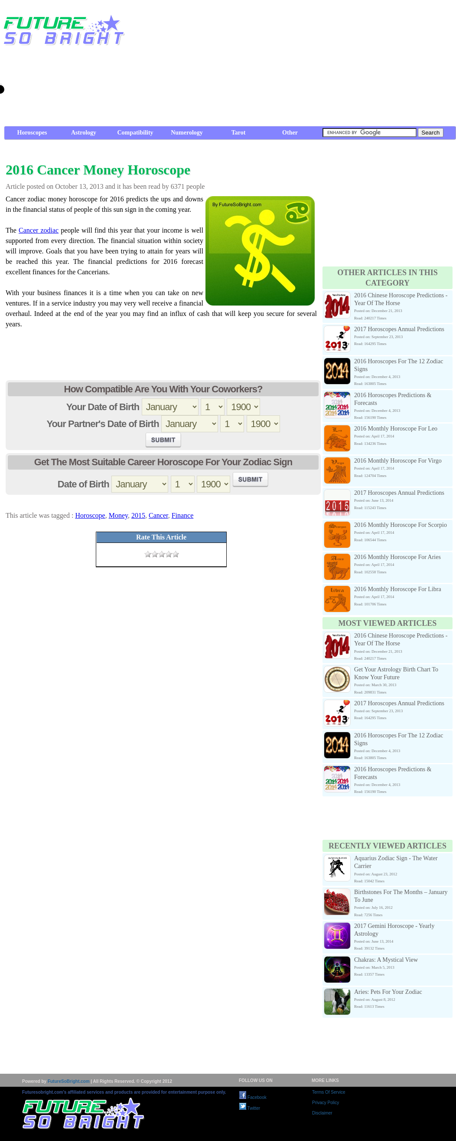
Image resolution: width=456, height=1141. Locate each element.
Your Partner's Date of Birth (102, 423)
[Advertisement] (303, 65)
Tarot (238, 132)
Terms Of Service (328, 1092)
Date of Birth (83, 484)
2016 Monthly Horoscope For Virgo (398, 460)
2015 (138, 515)
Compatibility (135, 132)
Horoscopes (32, 132)
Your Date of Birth (103, 406)
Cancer (158, 515)
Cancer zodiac (39, 230)
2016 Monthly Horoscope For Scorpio (400, 525)
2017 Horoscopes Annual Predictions (399, 329)
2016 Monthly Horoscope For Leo (395, 428)
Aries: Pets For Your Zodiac (388, 992)
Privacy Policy (325, 1102)
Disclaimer (322, 1113)
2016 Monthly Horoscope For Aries (397, 557)
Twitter (249, 1108)
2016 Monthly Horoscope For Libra (397, 589)
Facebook (253, 1097)
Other (290, 132)
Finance (183, 515)
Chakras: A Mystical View (386, 960)
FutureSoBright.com (69, 1081)
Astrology (83, 132)
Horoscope (90, 515)
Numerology (187, 132)
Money (118, 515)
